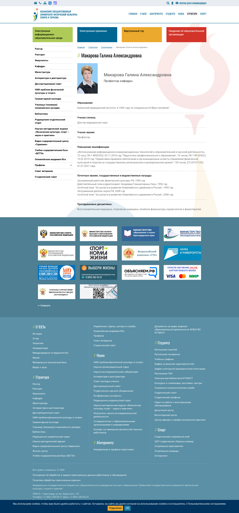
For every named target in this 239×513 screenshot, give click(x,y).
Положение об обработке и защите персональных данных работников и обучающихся (80, 475)
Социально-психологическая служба (174, 388)
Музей (36, 357)
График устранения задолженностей (174, 364)
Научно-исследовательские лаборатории (116, 372)
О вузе (143, 13)
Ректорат (37, 388)
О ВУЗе (41, 326)
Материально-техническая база (49, 362)
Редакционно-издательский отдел (51, 436)
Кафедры (38, 398)
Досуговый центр (164, 410)
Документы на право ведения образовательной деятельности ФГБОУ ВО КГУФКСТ (178, 329)
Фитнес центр (40, 451)
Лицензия (38, 343)
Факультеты (39, 393)
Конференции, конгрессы (107, 395)
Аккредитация (40, 348)
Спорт (203, 13)
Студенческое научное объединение (113, 391)
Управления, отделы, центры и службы (115, 326)
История (37, 333)
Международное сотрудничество (50, 352)
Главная (133, 13)
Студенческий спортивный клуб (172, 436)
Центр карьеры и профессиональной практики (180, 419)
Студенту (170, 13)
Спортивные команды (167, 451)
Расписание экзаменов (167, 354)
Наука (181, 13)
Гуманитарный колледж (46, 422)
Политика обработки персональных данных (56, 480)
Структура (192, 13)
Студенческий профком (167, 397)
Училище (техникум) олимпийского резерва (56, 427)
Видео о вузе (40, 367)
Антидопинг (161, 455)
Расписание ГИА (164, 373)
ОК (127, 508)
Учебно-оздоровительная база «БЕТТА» (54, 455)
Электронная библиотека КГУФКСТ (174, 378)
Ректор (36, 384)
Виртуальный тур (134, 31)
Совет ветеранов (103, 340)
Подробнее (115, 508)
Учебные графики (164, 359)
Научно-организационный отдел (111, 367)
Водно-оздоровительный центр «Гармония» (56, 446)
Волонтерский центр (166, 415)
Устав (36, 338)
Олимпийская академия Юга (109, 331)
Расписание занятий (166, 349)
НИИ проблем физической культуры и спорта (57, 417)
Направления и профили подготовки (114, 449)
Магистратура (40, 403)
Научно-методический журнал (49, 441)
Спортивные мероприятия (169, 446)
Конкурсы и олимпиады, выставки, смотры (178, 383)
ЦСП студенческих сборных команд (174, 441)
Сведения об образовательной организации (186, 33)
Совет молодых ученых (106, 381)
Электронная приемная (93, 31)
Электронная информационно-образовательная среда (48, 34)
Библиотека (39, 431)
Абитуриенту (156, 13)
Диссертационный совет (46, 412)
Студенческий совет (105, 345)
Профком (99, 335)
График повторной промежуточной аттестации (180, 368)
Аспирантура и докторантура (48, 408)
